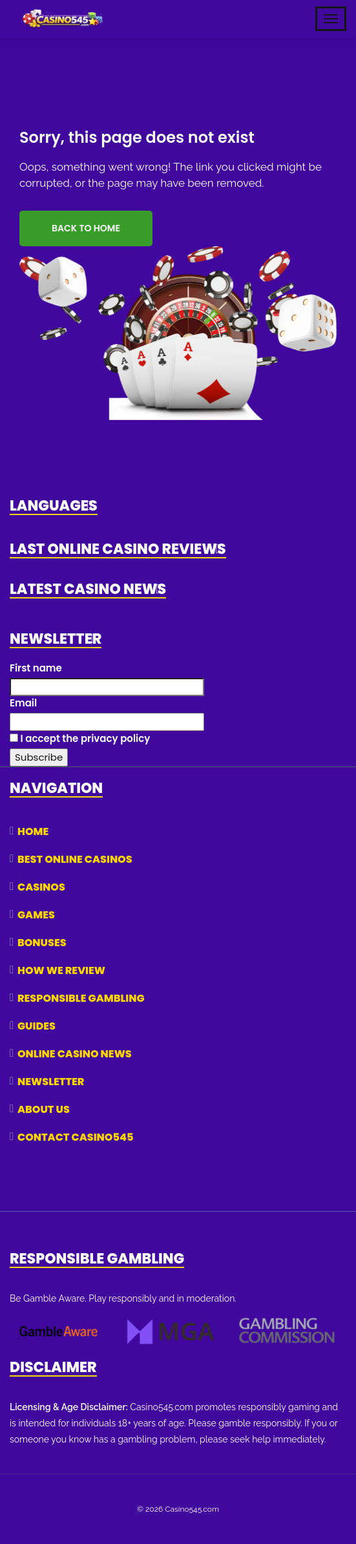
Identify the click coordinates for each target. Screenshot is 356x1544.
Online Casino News (74, 1053)
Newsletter (50, 1081)
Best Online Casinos (74, 859)
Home (32, 831)
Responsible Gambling (81, 998)
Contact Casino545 (75, 1137)
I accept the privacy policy (80, 738)
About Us (43, 1109)
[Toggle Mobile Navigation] (330, 18)
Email (23, 703)
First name (36, 668)
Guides (36, 1026)
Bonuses (42, 942)
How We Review (61, 970)
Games (36, 914)
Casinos (41, 887)
